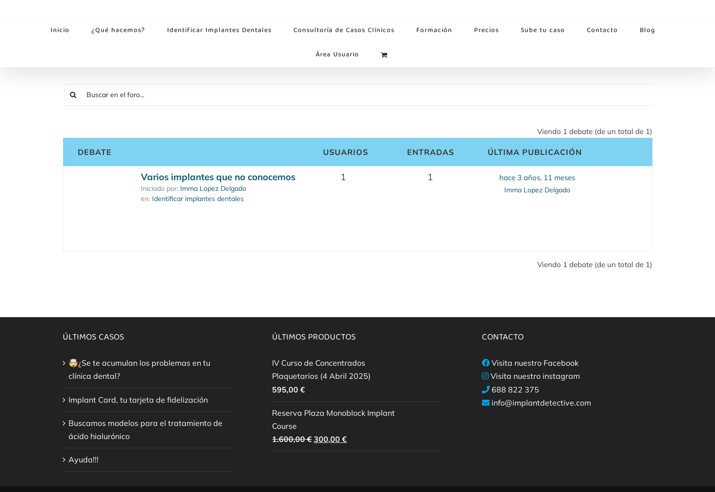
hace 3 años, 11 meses (537, 177)
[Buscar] (74, 95)
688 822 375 (515, 389)
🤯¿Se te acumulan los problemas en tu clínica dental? (139, 369)
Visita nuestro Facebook (535, 363)
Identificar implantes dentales (198, 198)
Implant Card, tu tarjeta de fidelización (138, 400)
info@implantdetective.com (541, 402)
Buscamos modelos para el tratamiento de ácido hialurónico (145, 429)
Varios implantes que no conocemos (218, 177)
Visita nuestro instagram (535, 376)
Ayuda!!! (83, 459)
